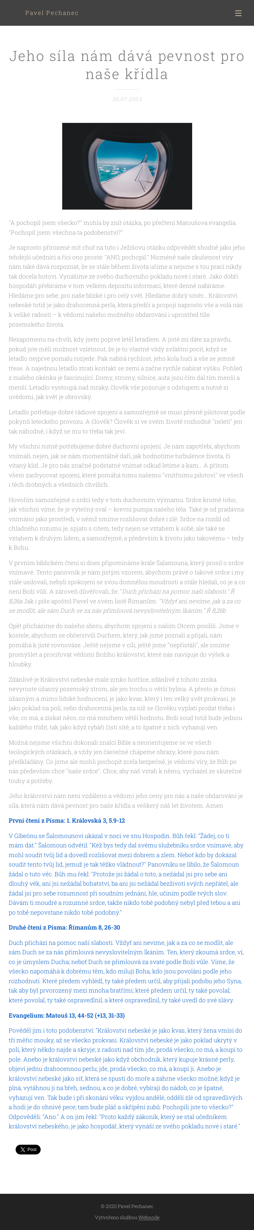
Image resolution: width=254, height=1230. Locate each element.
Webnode (148, 1217)
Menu (238, 13)
